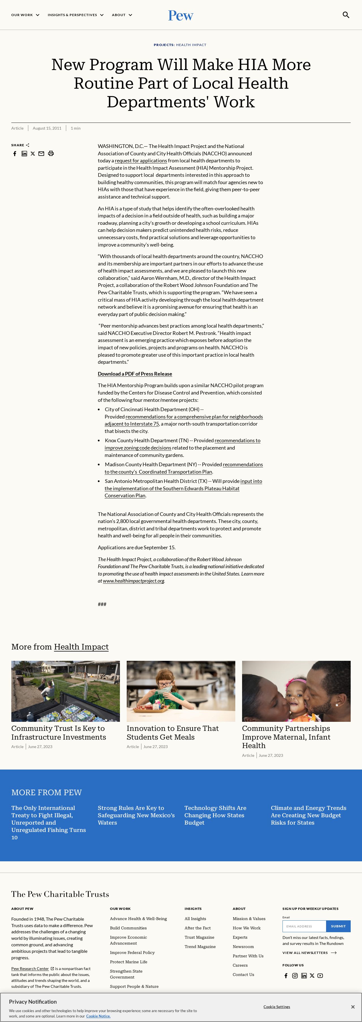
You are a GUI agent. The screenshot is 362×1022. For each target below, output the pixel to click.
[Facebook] (286, 975)
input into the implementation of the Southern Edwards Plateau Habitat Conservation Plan (183, 487)
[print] (51, 152)
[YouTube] (320, 975)
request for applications (141, 160)
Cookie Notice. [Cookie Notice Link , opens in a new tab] (98, 1016)
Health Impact (81, 646)
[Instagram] (295, 975)
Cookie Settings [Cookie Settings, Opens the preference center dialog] (277, 1006)
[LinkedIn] (304, 975)
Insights (193, 908)
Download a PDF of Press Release (135, 373)
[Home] (60, 893)
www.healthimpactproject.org (133, 580)
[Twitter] (312, 975)
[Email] (304, 926)
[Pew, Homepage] (181, 14)
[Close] (353, 1007)
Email (286, 916)
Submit (338, 925)
